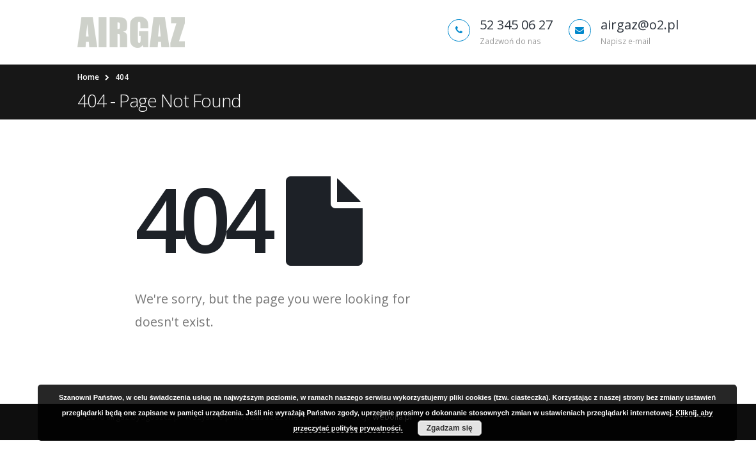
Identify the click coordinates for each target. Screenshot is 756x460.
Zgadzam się (450, 428)
